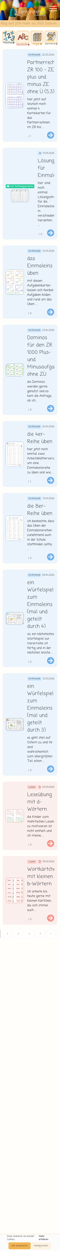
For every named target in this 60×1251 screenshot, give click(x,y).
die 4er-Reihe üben (39, 438)
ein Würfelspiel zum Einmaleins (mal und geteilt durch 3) (40, 708)
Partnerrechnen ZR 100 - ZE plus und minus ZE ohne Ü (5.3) (40, 77)
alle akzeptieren (19, 1245)
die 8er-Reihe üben (39, 510)
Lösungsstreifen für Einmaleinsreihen (46, 168)
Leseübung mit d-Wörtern (39, 802)
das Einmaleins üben (39, 266)
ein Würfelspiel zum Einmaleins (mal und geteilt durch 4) (40, 604)
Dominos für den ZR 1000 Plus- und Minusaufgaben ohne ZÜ (40, 356)
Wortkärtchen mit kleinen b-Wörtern (40, 877)
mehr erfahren (43, 1238)
